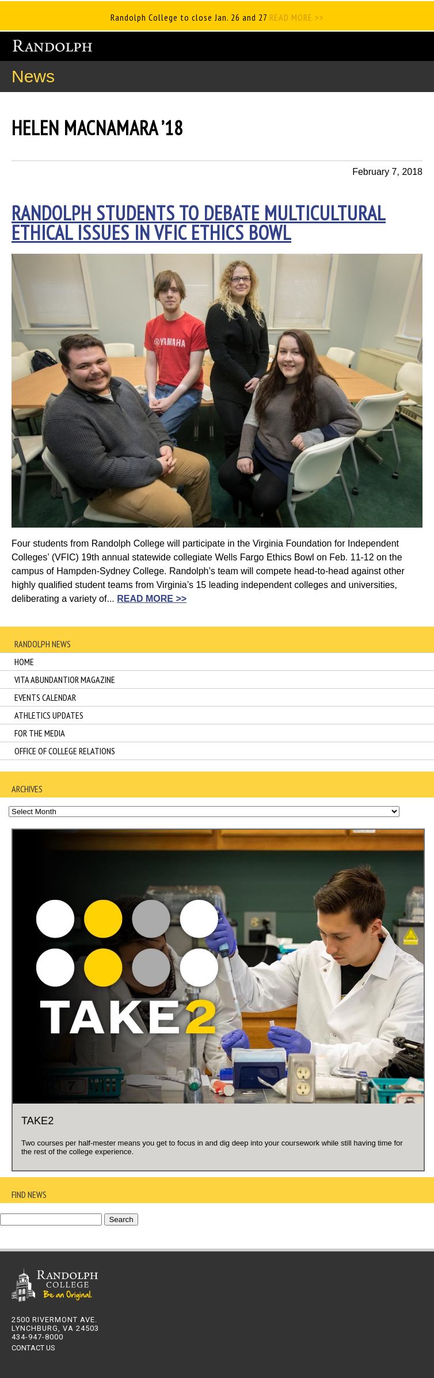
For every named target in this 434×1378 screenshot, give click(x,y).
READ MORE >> (295, 17)
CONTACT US (33, 1347)
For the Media (39, 733)
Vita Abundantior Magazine (64, 679)
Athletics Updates (48, 715)
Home (24, 661)
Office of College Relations (64, 751)
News (33, 76)
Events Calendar (45, 697)
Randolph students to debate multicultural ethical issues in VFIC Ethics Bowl (199, 222)
